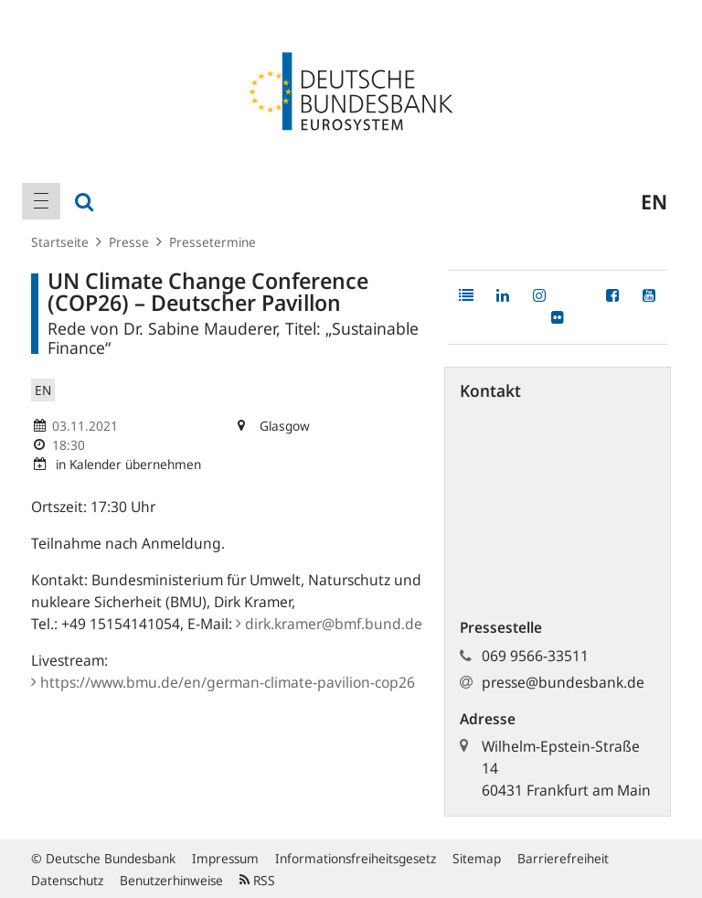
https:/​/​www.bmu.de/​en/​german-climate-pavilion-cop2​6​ (223, 682)
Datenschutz (67, 880)
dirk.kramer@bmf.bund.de (329, 624)
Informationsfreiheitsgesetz (355, 858)
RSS (257, 880)
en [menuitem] (654, 201)
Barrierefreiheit (563, 858)
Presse (129, 242)
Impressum (225, 858)
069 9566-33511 (535, 656)
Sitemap (476, 858)
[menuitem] (41, 201)
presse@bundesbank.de (563, 682)
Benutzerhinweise (171, 880)
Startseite (60, 242)
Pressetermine (212, 242)
